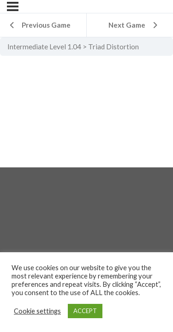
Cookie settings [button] (37, 311)
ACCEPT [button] (85, 310)
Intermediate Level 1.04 (44, 46)
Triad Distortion (113, 46)
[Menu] (12, 6)
